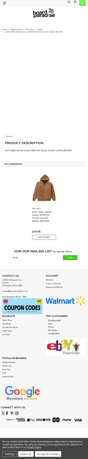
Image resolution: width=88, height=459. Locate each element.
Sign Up (57, 283)
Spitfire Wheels (9, 362)
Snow (51, 326)
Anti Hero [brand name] (36, 208)
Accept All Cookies (48, 454)
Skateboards (54, 320)
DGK (4, 373)
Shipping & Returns (54, 287)
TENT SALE (7, 331)
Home (4, 29)
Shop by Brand (16, 29)
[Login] (74, 3)
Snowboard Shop (10, 327)
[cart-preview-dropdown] (82, 3)
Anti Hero (29, 29)
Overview (9, 136)
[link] (44, 436)
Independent (7, 376)
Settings (9, 454)
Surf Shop (6, 324)
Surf (50, 323)
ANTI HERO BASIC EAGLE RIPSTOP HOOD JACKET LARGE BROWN (34, 32)
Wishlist (49, 280)
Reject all (26, 454)
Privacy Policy (34, 447)
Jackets (40, 29)
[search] (67, 3)
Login (48, 283)
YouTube (6, 334)
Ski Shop (52, 330)
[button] (22, 306)
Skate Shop (7, 320)
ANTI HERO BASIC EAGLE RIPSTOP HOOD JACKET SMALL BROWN (42, 217)
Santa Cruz (7, 366)
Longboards (54, 333)
